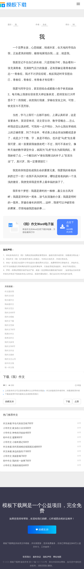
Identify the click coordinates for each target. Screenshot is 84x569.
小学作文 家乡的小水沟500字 (17, 428)
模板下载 (13, 4)
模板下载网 (15, 562)
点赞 (77, 401)
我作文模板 (9, 317)
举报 (78, 385)
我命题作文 (9, 304)
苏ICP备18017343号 (38, 562)
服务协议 (37, 557)
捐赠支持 (9, 401)
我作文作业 (9, 350)
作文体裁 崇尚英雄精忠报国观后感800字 (22, 446)
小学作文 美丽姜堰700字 (15, 456)
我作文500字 (10, 346)
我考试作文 (9, 338)
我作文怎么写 (10, 359)
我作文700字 (10, 329)
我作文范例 (9, 325)
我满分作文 (9, 334)
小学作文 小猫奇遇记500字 (16, 442)
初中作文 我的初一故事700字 (17, 460)
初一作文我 (9, 367)
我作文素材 (9, 355)
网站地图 (57, 557)
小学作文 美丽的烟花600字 (16, 465)
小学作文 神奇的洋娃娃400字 (17, 432)
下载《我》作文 (14, 377)
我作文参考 (9, 342)
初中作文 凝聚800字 (12, 437)
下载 (7, 394)
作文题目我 (9, 291)
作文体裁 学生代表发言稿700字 (18, 423)
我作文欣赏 (9, 296)
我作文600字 (10, 313)
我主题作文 (9, 300)
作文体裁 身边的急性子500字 (17, 451)
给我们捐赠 (41, 518)
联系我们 (27, 557)
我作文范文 (9, 308)
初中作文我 (9, 363)
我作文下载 (9, 321)
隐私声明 (47, 557)
